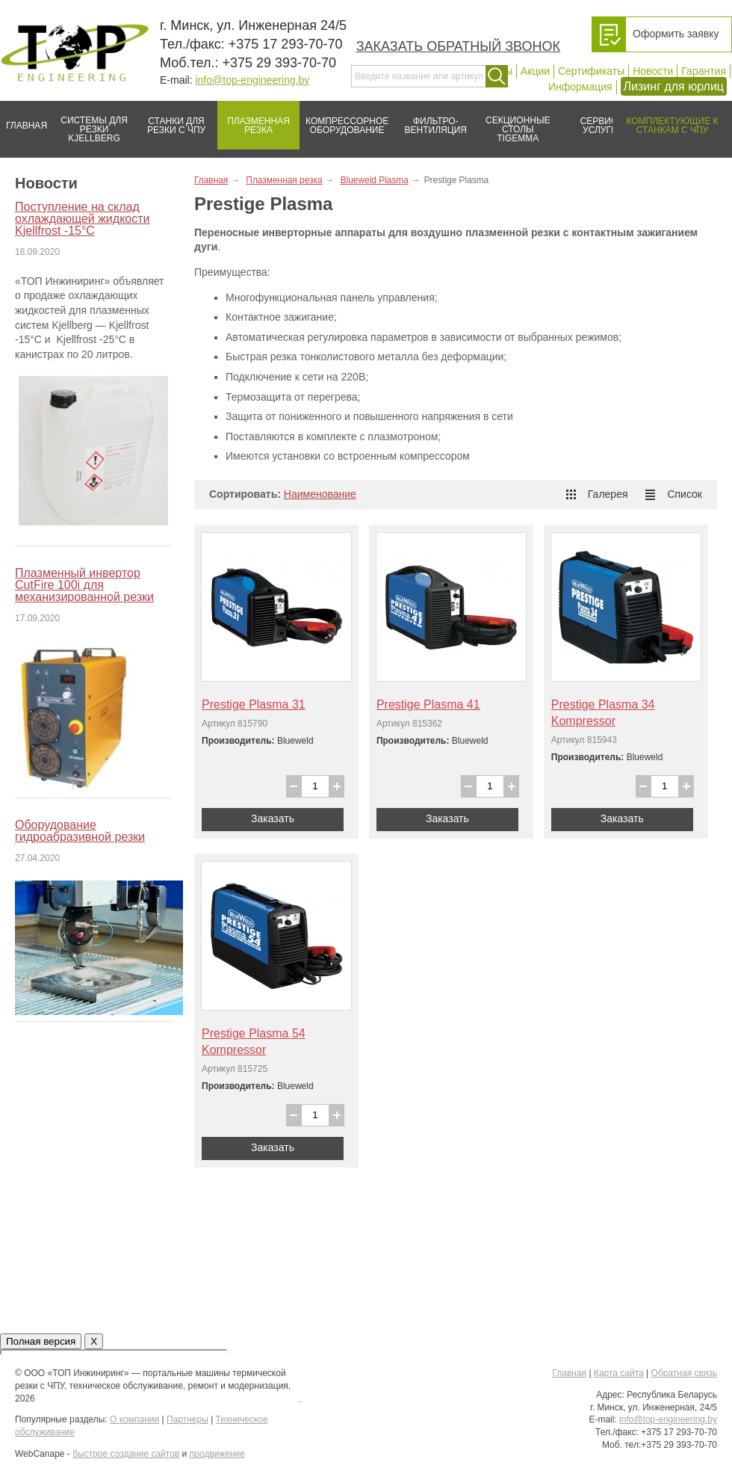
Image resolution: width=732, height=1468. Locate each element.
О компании (134, 1419)
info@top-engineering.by (252, 80)
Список (673, 494)
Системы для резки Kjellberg (90, 122)
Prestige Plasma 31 (253, 704)
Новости (653, 71)
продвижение (217, 1454)
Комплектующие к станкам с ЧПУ (665, 119)
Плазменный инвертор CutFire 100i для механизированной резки (84, 585)
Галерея (597, 494)
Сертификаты (591, 71)
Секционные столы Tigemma (513, 122)
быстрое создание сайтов (125, 1454)
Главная (23, 119)
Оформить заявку (676, 34)
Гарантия (703, 71)
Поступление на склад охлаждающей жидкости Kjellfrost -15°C (82, 218)
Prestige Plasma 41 (428, 704)
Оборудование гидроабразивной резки (80, 830)
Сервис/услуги (600, 125)
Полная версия (40, 1341)
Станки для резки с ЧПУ (170, 119)
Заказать (272, 818)
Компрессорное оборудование (344, 119)
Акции (535, 71)
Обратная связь (684, 1373)
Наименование (320, 494)
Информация (580, 87)
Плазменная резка (253, 119)
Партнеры (187, 1419)
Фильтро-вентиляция (430, 119)
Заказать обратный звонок (458, 46)
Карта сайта (619, 1373)
